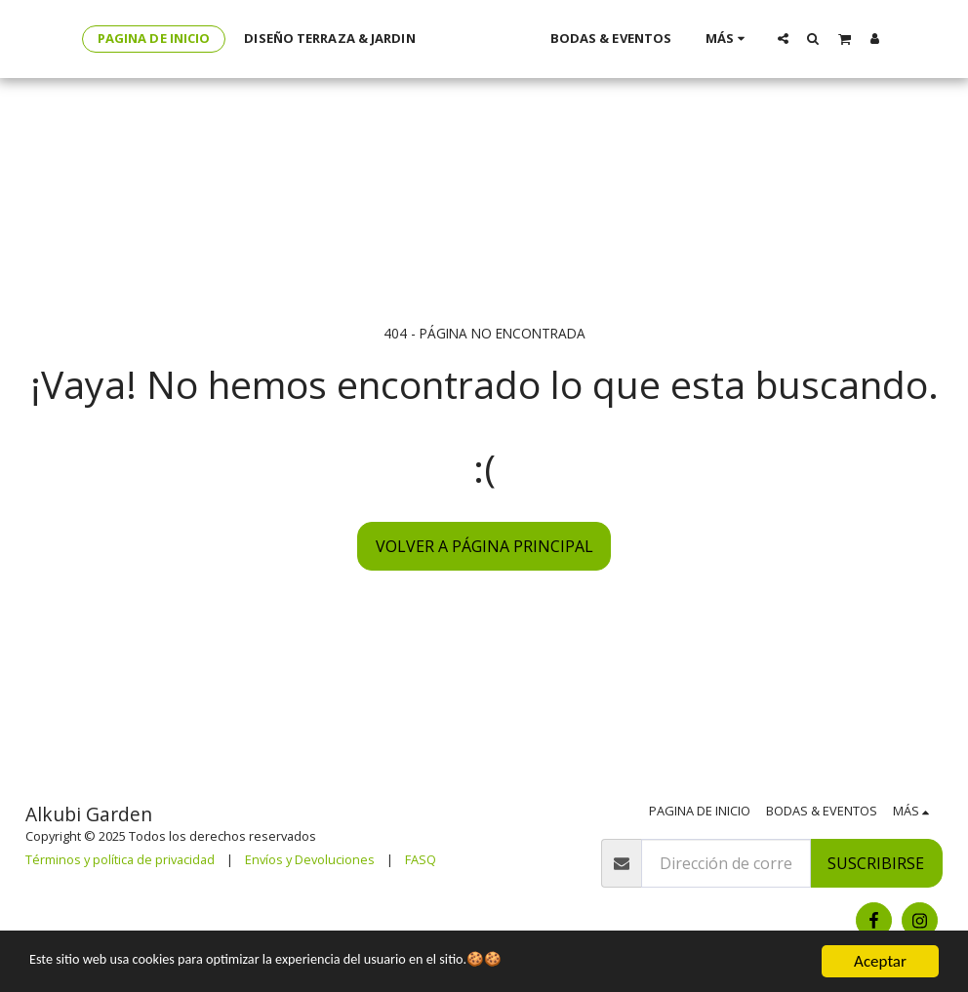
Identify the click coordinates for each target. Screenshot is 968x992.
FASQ (420, 859)
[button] (808, 38)
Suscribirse (875, 863)
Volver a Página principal (484, 546)
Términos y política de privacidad (120, 859)
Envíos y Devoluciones (310, 859)
